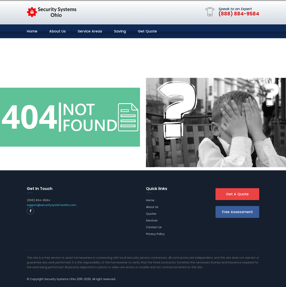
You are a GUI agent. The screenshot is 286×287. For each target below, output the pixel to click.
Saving (120, 31)
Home (32, 31)
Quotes (151, 214)
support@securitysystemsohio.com (51, 205)
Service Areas (90, 31)
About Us (57, 31)
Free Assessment (237, 211)
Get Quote (147, 31)
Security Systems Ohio (60, 279)
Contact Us (154, 227)
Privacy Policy (155, 234)
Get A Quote (237, 194)
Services (151, 220)
